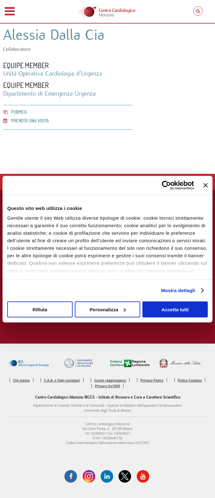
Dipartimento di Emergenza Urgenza (49, 93)
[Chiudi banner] (205, 185)
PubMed (15, 112)
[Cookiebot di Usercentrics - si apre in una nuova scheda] (166, 185)
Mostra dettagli (178, 290)
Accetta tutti (175, 309)
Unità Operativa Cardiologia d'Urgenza (52, 73)
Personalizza (108, 309)
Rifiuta (39, 309)
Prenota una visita (26, 120)
